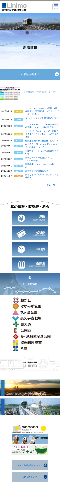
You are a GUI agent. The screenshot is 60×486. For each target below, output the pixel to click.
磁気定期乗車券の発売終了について (42, 140)
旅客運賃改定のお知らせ (36, 171)
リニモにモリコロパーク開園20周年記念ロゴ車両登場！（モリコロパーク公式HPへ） (42, 111)
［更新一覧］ (51, 185)
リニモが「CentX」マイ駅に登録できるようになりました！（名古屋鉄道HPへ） (42, 134)
